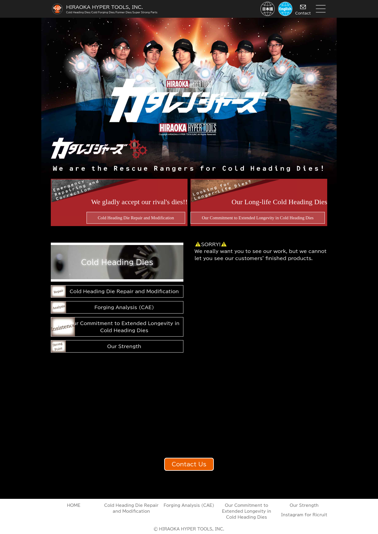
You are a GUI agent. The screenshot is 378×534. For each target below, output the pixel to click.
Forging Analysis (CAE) (124, 307)
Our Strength (124, 346)
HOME (74, 505)
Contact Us (189, 464)
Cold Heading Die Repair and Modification (124, 291)
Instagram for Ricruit (304, 515)
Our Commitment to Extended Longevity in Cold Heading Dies (124, 327)
